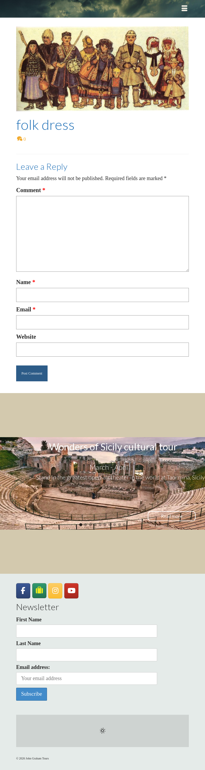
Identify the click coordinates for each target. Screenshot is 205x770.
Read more (171, 516)
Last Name (28, 643)
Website (26, 336)
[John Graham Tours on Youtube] (71, 590)
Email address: (86, 674)
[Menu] (184, 9)
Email (26, 309)
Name (25, 282)
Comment (30, 190)
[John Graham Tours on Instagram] (55, 590)
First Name (28, 620)
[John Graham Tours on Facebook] (23, 590)
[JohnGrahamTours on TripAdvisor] (39, 590)
